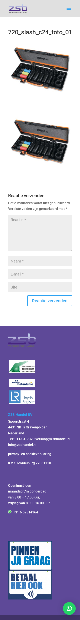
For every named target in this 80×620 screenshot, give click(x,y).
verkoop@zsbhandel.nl (52, 439)
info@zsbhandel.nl (22, 445)
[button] (69, 608)
